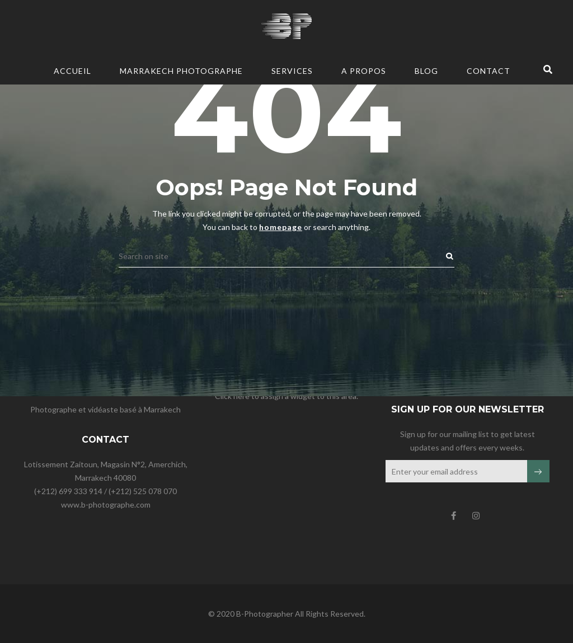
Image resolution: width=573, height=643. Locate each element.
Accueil (72, 71)
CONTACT (488, 71)
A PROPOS (363, 71)
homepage (280, 142)
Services (292, 71)
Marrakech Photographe (181, 71)
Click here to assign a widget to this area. (286, 396)
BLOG (426, 71)
